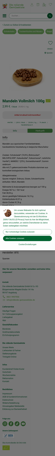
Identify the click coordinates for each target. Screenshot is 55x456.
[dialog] (27, 228)
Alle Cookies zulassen (15, 238)
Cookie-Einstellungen (27, 244)
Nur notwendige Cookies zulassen (20, 232)
